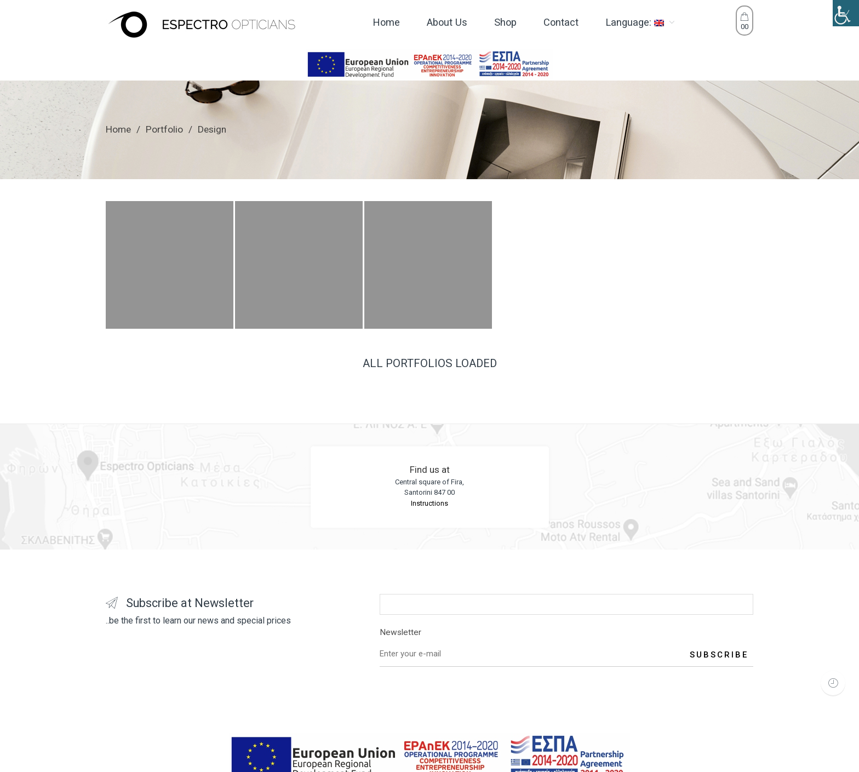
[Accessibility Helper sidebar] (846, 13)
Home (118, 129)
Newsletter (566, 634)
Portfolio (164, 129)
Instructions (429, 503)
